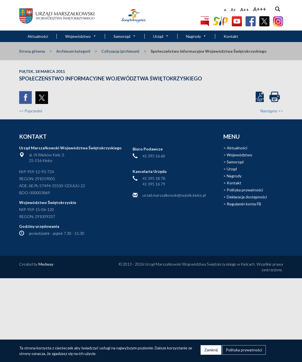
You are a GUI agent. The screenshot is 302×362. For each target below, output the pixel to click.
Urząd (161, 36)
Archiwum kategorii (73, 51)
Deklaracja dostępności (247, 196)
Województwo (80, 36)
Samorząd (124, 36)
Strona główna (32, 51)
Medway (45, 264)
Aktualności (38, 36)
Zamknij (211, 349)
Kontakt (231, 36)
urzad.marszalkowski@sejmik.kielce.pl (174, 195)
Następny (271, 110)
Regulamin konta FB (244, 203)
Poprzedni (30, 110)
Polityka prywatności (245, 189)
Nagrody (196, 36)
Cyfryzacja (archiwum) (120, 51)
